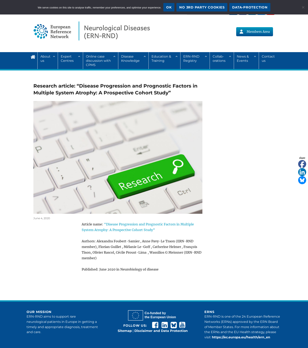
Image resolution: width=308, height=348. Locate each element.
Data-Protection (249, 7)
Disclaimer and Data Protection (161, 331)
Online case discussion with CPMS (98, 61)
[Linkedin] (302, 172)
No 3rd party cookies (202, 7)
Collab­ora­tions (219, 59)
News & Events (243, 59)
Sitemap (125, 331)
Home (34, 56)
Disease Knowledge (130, 59)
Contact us (268, 59)
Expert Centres (67, 59)
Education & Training (161, 59)
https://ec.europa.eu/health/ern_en (240, 337)
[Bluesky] (302, 180)
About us (45, 59)
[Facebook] (302, 164)
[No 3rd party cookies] (303, 7)
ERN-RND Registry (191, 59)
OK (169, 7)
